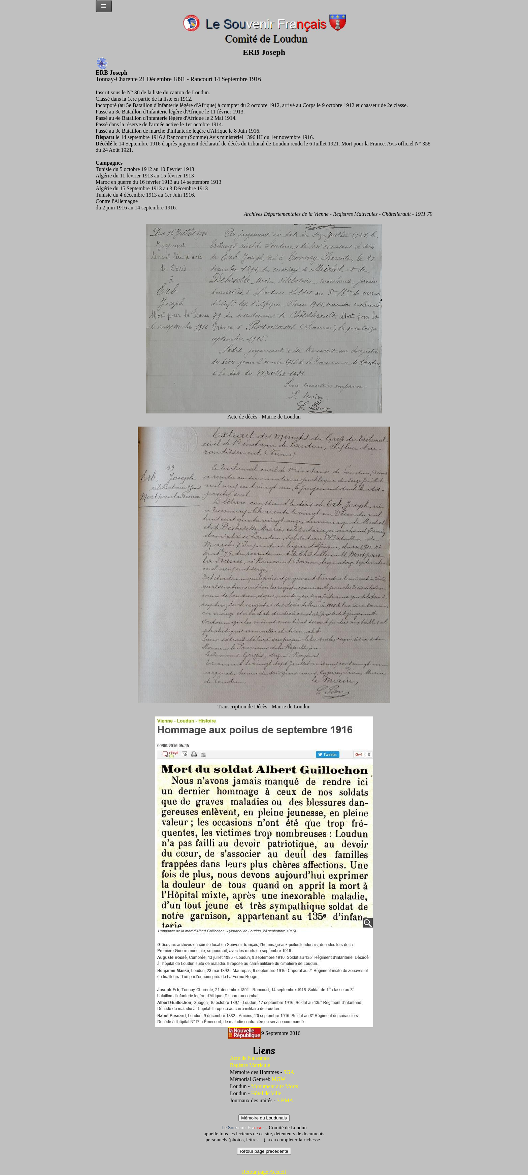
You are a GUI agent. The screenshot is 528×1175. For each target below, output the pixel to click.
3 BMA (285, 1100)
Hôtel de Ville (266, 1093)
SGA (289, 1072)
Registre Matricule (250, 1065)
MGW (279, 1079)
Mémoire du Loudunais (264, 1117)
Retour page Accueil (264, 1172)
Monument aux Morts (274, 1086)
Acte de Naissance (250, 1058)
